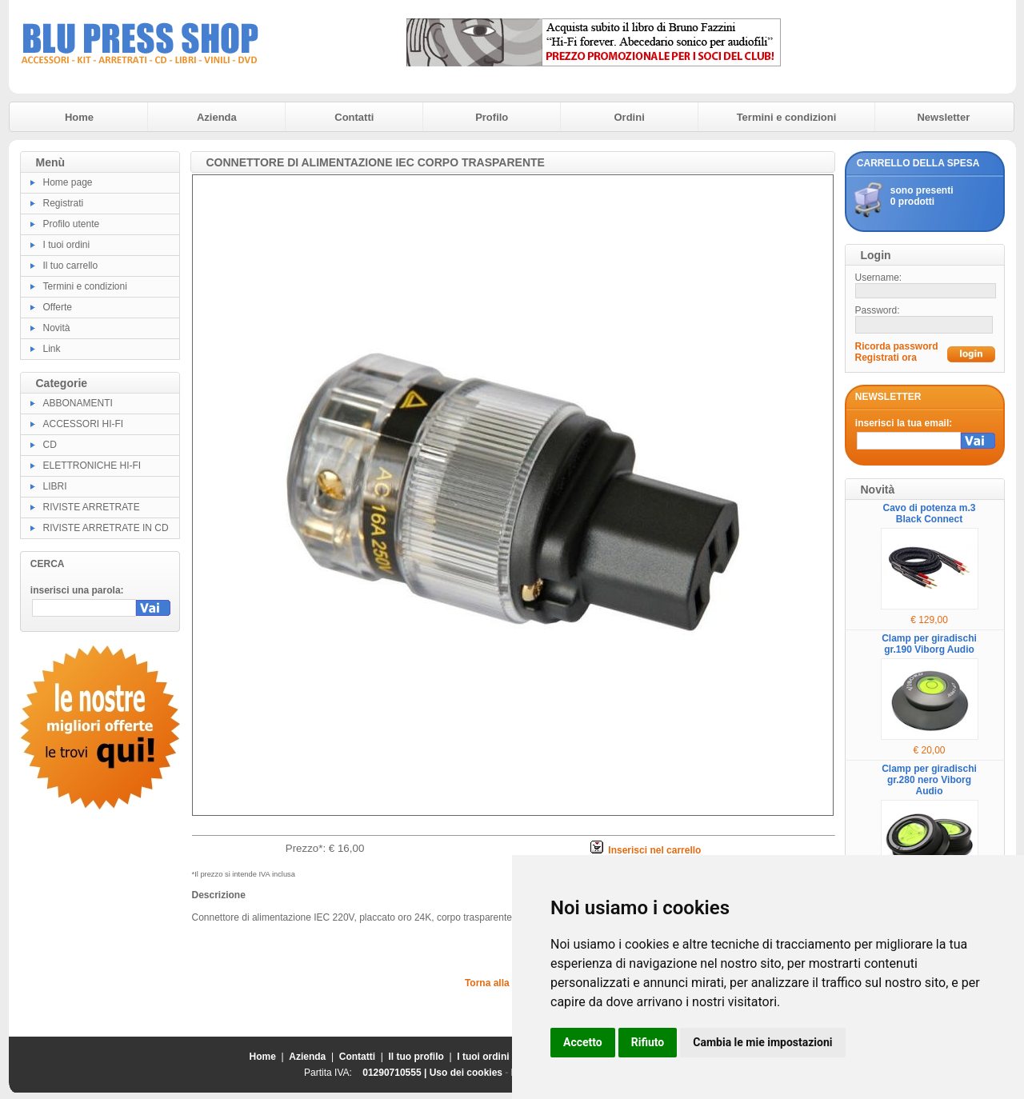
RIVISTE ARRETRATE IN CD (106, 528)
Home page (68, 182)
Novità (56, 328)
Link (52, 348)
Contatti (354, 117)
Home (79, 117)
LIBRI (55, 486)
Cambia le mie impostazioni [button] (762, 1042)
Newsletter (943, 117)
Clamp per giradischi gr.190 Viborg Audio (929, 644)
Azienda (217, 117)
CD (50, 444)
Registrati (63, 203)
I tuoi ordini (66, 244)
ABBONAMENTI (78, 403)
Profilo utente (71, 224)
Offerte (57, 307)
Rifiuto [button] (648, 1042)
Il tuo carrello (70, 265)
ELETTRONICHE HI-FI (92, 465)
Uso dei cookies (466, 1072)
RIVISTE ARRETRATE (91, 507)
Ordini (629, 117)
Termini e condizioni (787, 117)
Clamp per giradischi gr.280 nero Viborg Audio (929, 780)
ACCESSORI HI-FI (83, 424)
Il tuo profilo (416, 1056)
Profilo (491, 117)
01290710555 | (395, 1072)
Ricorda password (896, 346)
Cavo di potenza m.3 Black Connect (928, 513)
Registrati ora (886, 357)
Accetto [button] (582, 1042)
